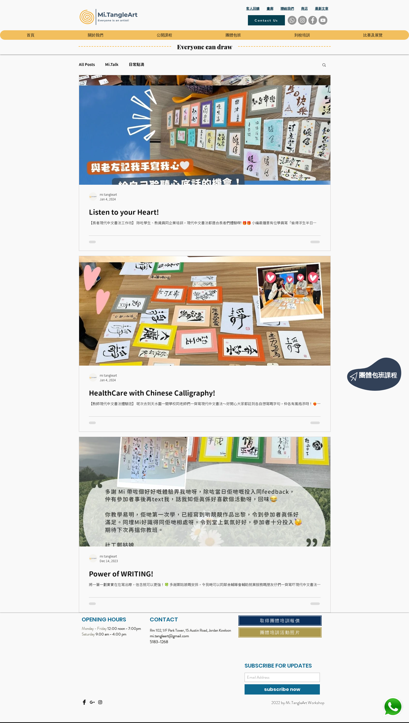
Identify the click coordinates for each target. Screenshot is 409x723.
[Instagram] (302, 20)
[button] (95, 35)
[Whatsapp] (292, 20)
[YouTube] (323, 20)
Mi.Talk (111, 64)
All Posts (87, 64)
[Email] (92, 702)
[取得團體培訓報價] (280, 620)
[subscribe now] (282, 689)
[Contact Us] (266, 20)
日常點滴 (136, 64)
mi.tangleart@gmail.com (169, 636)
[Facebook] (312, 20)
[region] (375, 372)
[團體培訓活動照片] (280, 632)
